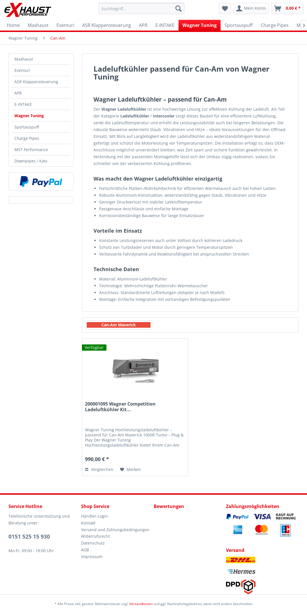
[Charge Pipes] (275, 25)
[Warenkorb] (287, 8)
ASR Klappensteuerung (36, 81)
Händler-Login (94, 516)
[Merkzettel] (225, 8)
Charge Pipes (26, 138)
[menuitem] (141, 8)
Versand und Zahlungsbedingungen (115, 529)
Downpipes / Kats (30, 161)
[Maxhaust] (38, 25)
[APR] (143, 25)
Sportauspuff (26, 127)
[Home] (13, 25)
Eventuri (22, 70)
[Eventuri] (65, 25)
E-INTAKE (23, 104)
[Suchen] (178, 8)
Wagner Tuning (29, 115)
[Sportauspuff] (239, 25)
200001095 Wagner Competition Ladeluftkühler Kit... (120, 407)
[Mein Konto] (251, 8)
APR (18, 93)
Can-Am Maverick (118, 324)
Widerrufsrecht (95, 536)
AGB (85, 549)
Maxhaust (23, 59)
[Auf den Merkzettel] (130, 469)
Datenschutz (93, 543)
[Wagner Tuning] (199, 25)
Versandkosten (141, 603)
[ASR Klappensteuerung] (106, 25)
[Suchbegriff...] (141, 8)
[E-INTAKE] (164, 25)
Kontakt (88, 523)
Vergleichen (99, 469)
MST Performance (31, 149)
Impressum (92, 556)
